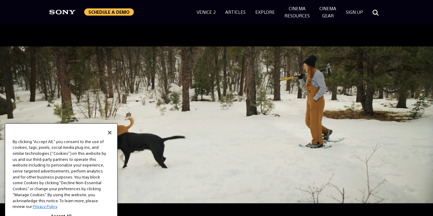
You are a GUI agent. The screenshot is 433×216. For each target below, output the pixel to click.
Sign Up (354, 12)
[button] (109, 12)
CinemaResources (297, 11)
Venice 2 (206, 12)
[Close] (109, 136)
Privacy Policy (45, 210)
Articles (235, 12)
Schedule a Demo (109, 12)
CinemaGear (327, 11)
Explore (265, 12)
